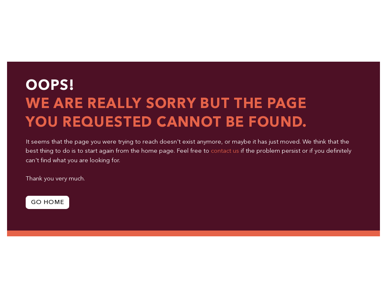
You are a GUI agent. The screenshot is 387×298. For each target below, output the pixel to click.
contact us (225, 151)
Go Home (47, 202)
